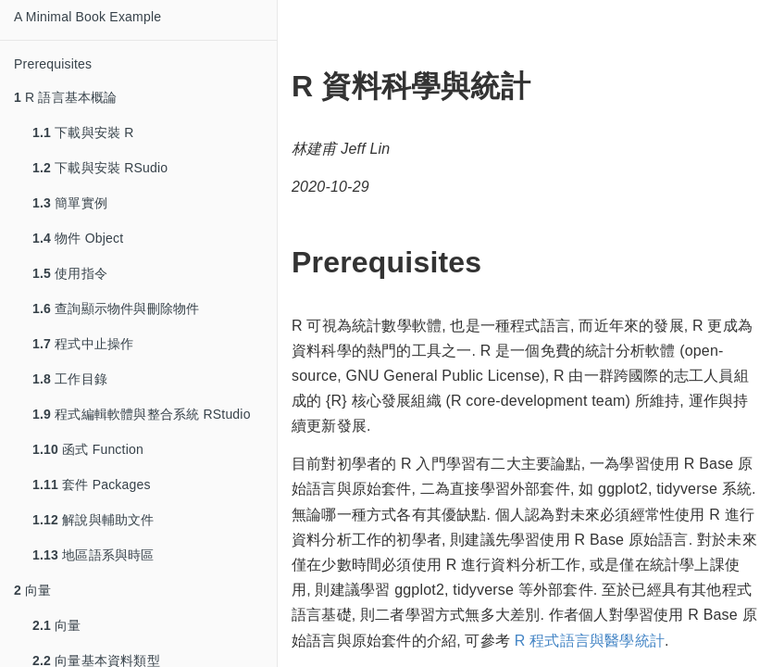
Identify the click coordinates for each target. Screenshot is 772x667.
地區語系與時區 (93, 554)
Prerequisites (53, 64)
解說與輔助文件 (93, 519)
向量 (33, 590)
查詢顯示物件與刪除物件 (115, 308)
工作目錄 (69, 378)
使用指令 (69, 273)
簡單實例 (69, 202)
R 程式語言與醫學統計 (590, 640)
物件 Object (77, 238)
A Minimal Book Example (87, 16)
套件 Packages (91, 484)
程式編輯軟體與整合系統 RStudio (141, 414)
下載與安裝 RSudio (100, 167)
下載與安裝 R (83, 132)
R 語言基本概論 (66, 97)
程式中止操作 (82, 343)
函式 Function (87, 449)
